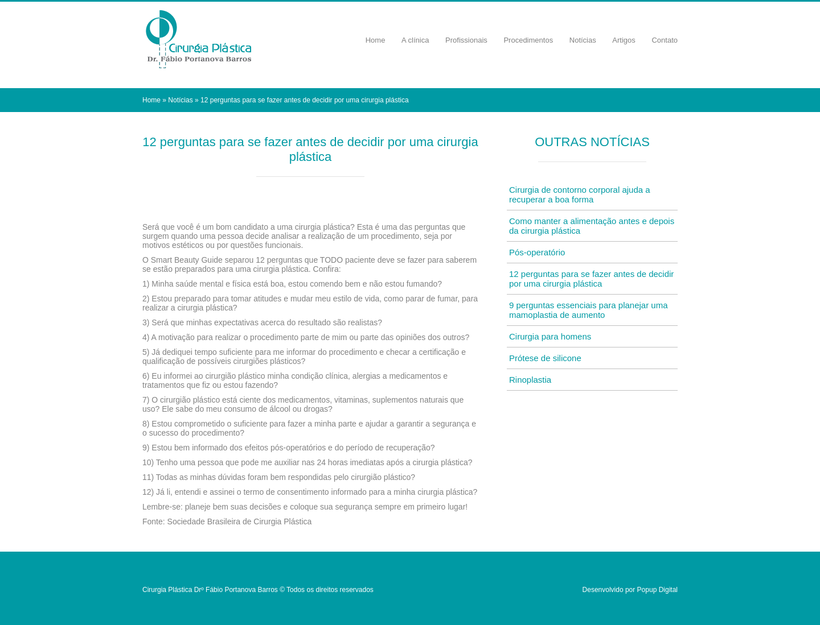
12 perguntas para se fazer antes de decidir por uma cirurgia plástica (591, 278)
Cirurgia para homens (550, 336)
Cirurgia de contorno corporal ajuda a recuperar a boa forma (579, 194)
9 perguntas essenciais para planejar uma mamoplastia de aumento (588, 310)
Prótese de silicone (545, 358)
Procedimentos (528, 40)
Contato (664, 40)
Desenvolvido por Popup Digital (630, 590)
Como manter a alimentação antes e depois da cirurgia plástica (591, 225)
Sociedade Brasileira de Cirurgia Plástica (239, 521)
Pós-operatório (537, 252)
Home (376, 40)
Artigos (623, 40)
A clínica (415, 40)
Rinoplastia (530, 379)
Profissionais (466, 40)
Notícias (582, 40)
